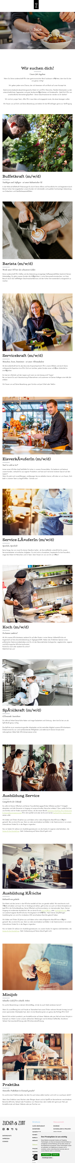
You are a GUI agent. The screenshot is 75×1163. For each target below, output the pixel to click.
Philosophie (36, 1149)
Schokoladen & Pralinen (62, 1129)
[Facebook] (8, 1129)
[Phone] (16, 1129)
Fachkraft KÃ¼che (60, 910)
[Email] (12, 1129)
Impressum (6, 1138)
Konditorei (36, 1129)
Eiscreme (56, 1126)
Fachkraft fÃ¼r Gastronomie (62, 813)
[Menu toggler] (36, 1157)
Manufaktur (36, 1132)
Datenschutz (6, 1136)
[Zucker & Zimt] (36, 4)
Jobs (33, 1160)
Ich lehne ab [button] (55, 1154)
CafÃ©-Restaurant (38, 1126)
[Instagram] (3, 1129)
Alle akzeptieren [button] (46, 1154)
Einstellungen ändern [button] (47, 1157)
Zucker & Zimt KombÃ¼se (10, 831)
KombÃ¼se (35, 1135)
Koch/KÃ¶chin (46, 910)
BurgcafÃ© (36, 1137)
